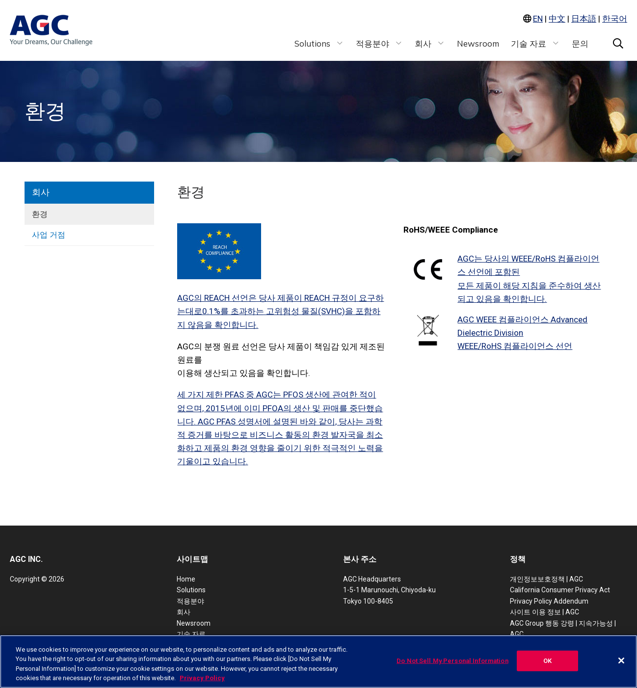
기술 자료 (191, 634)
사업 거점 (48, 234)
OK (547, 660)
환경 (40, 214)
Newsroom (194, 623)
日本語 (583, 19)
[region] (318, 661)
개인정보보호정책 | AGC (546, 579)
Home (186, 579)
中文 (557, 19)
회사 (41, 192)
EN (538, 19)
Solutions (191, 590)
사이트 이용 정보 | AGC (544, 612)
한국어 (614, 19)
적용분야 (190, 601)
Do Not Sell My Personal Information (452, 660)
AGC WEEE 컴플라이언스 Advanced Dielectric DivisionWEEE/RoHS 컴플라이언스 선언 (522, 333)
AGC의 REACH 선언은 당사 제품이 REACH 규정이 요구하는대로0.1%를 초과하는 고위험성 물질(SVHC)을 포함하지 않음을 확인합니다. (280, 311)
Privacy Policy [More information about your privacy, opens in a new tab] (202, 678)
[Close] (621, 660)
